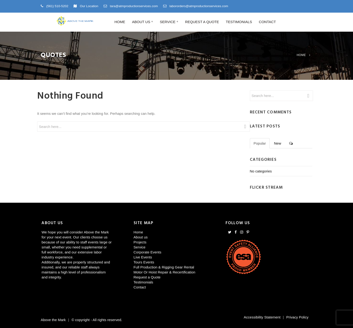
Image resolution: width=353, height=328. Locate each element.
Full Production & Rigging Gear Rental (164, 267)
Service (168, 22)
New (277, 143)
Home (119, 22)
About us (141, 22)
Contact (267, 22)
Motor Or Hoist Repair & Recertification (164, 272)
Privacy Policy (297, 317)
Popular (260, 143)
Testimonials (239, 22)
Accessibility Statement (262, 317)
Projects (140, 242)
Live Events (143, 257)
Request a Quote (202, 22)
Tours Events (144, 262)
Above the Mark (53, 320)
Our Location (89, 6)
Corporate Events (147, 252)
